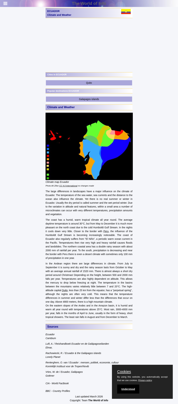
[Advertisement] (89, 45)
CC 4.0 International (68, 186)
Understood (128, 389)
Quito (89, 82)
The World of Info (89, 3)
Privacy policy (145, 380)
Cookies (124, 371)
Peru (106, 231)
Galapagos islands (89, 99)
